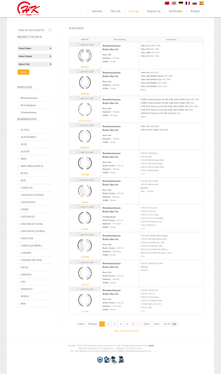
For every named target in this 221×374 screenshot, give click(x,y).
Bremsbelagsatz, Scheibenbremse (29, 106)
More (143, 90)
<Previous (92, 324)
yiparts (151, 345)
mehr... (143, 174)
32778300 (85, 257)
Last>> (157, 324)
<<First (81, 324)
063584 (85, 202)
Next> (147, 324)
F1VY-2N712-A (85, 121)
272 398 (85, 311)
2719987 (85, 229)
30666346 (85, 94)
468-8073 (85, 67)
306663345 (85, 147)
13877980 (85, 174)
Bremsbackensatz (29, 98)
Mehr (23, 303)
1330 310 (85, 285)
